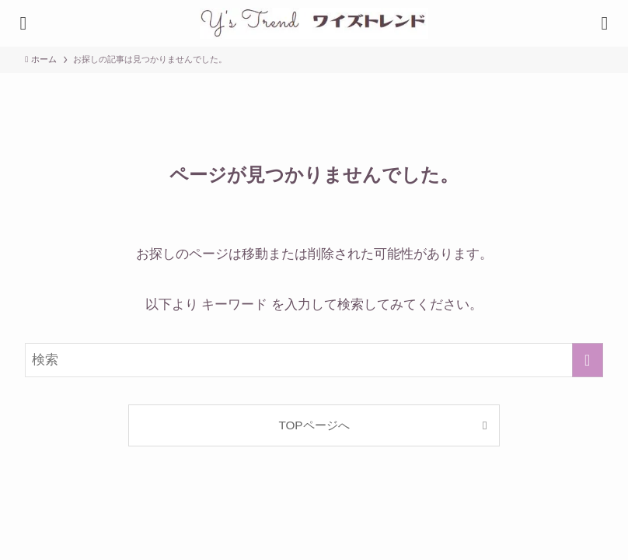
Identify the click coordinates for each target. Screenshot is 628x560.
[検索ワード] (313, 360)
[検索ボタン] (23, 23)
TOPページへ (313, 425)
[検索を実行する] (587, 360)
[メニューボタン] (604, 23)
